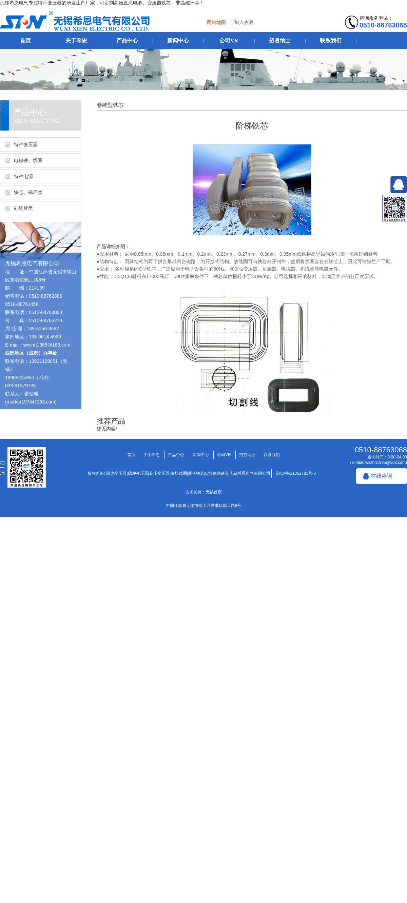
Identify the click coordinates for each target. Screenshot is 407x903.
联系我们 (331, 40)
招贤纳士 (280, 40)
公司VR (228, 40)
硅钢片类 (23, 208)
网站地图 (216, 22)
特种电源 (23, 176)
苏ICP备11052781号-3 (295, 473)
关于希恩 (76, 40)
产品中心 (127, 40)
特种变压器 (26, 144)
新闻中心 (178, 40)
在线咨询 (381, 476)
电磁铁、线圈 (28, 160)
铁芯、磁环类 (28, 192)
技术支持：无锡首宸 (203, 492)
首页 (25, 40)
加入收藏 (243, 22)
